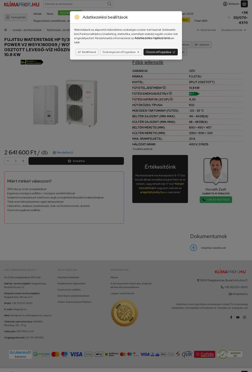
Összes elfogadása (160, 52)
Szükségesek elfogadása (121, 52)
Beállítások (87, 52)
